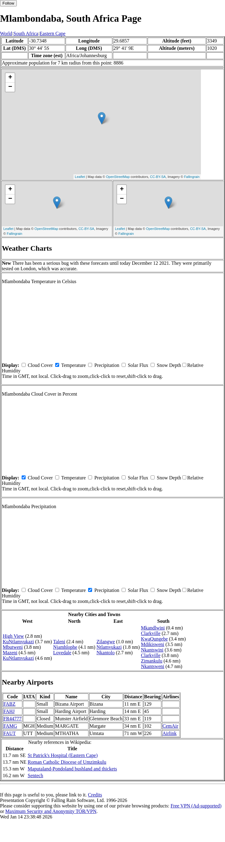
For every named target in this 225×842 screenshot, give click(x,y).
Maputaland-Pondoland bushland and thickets (72, 768)
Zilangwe (106, 641)
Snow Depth (169, 365)
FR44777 (12, 718)
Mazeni (10, 652)
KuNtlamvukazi (18, 641)
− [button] (10, 87)
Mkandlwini (153, 627)
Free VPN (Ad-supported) (195, 805)
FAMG (10, 726)
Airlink (169, 733)
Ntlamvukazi (109, 647)
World (6, 33)
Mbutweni (13, 647)
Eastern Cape (53, 33)
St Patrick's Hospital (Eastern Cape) (63, 755)
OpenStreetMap (118, 177)
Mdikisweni (152, 644)
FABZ (9, 704)
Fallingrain (192, 177)
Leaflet (80, 177)
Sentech (35, 775)
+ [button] (10, 77)
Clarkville (150, 633)
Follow (8, 3)
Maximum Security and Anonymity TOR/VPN (50, 811)
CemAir (170, 726)
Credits (95, 794)
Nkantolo (106, 652)
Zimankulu (151, 660)
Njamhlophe (65, 647)
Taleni (59, 641)
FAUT (9, 733)
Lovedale (62, 652)
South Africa (25, 33)
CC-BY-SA (158, 177)
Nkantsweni (152, 666)
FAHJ (9, 711)
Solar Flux (138, 365)
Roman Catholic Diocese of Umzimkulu (67, 762)
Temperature (73, 365)
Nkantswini (152, 649)
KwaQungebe (154, 638)
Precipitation (106, 365)
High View (13, 636)
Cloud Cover (40, 365)
